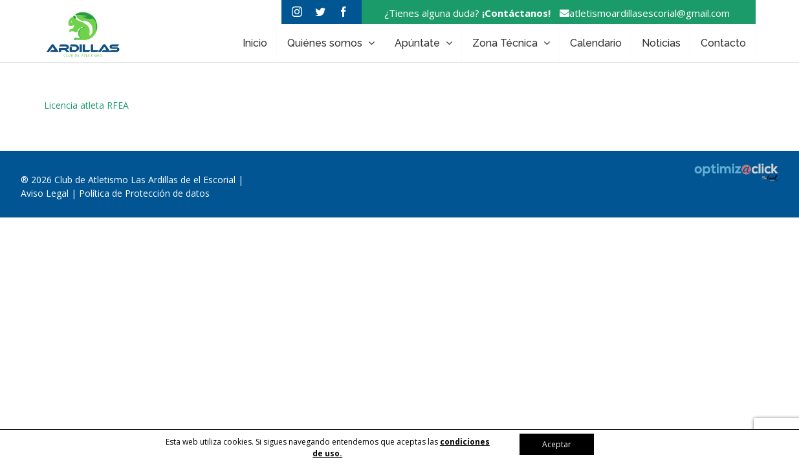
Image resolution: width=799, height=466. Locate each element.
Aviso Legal (46, 193)
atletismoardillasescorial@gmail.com (641, 12)
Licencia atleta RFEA (86, 105)
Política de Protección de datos (144, 193)
